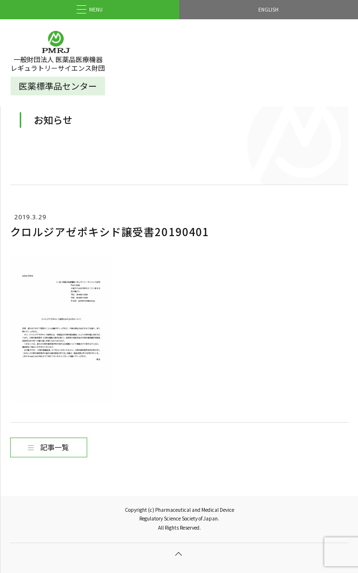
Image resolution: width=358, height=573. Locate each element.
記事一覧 (54, 447)
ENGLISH (268, 9)
